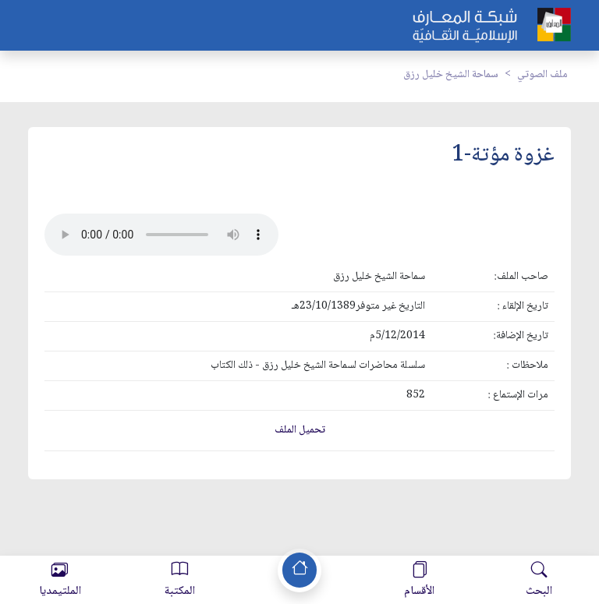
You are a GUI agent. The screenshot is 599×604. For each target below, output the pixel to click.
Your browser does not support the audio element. (161, 235)
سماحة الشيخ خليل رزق (450, 74)
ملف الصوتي (542, 74)
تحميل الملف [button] (300, 430)
